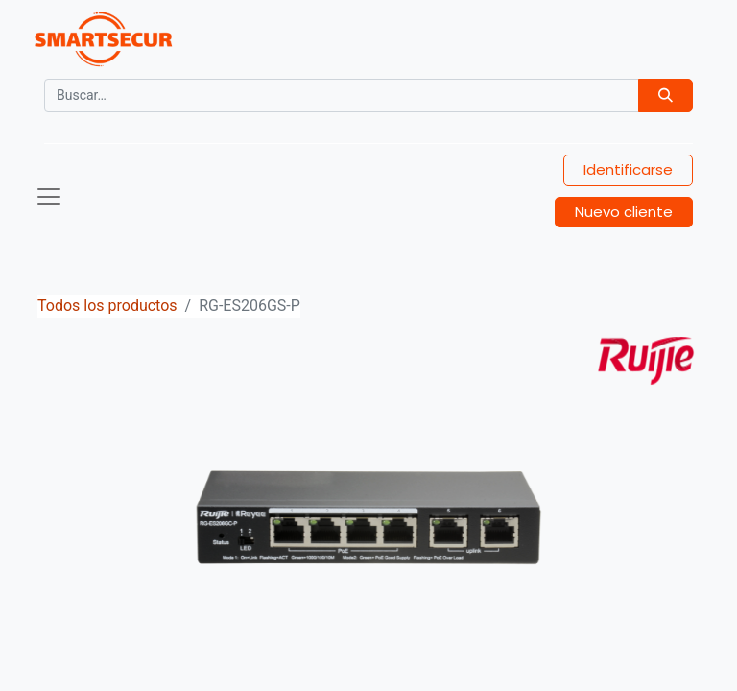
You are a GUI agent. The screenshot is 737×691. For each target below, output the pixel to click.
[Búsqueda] (665, 95)
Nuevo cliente (624, 212)
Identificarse (628, 169)
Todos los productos (107, 306)
